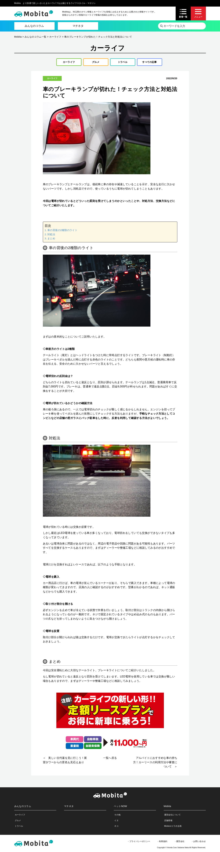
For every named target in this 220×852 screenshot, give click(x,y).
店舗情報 (168, 821)
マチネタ (78, 25)
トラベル (121, 62)
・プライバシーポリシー (138, 842)
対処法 (51, 235)
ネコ (116, 827)
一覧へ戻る (110, 759)
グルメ (94, 62)
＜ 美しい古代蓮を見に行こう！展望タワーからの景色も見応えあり (65, 761)
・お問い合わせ (198, 842)
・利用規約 (162, 842)
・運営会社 (179, 842)
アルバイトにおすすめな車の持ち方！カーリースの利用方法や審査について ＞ (155, 763)
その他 (117, 816)
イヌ (116, 821)
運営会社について (172, 816)
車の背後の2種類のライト (62, 231)
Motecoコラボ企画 (173, 827)
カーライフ (67, 62)
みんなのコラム (34, 25)
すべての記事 (149, 62)
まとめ (51, 239)
